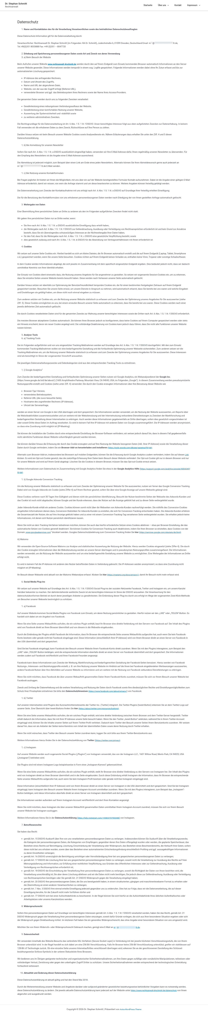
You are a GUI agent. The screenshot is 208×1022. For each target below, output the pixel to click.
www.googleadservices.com (39, 532)
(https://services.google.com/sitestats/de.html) (164, 532)
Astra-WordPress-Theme (130, 1009)
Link (187, 454)
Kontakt (182, 5)
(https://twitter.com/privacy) (109, 740)
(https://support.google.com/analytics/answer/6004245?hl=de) (47, 472)
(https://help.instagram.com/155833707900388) (100, 818)
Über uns (169, 5)
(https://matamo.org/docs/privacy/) (124, 574)
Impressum (196, 5)
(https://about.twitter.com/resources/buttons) (101, 708)
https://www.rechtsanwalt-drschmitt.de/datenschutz (156, 990)
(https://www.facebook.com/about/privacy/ (109, 691)
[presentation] (173, 5)
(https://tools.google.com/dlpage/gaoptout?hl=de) (132, 447)
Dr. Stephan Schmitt (16, 3)
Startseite (155, 5)
